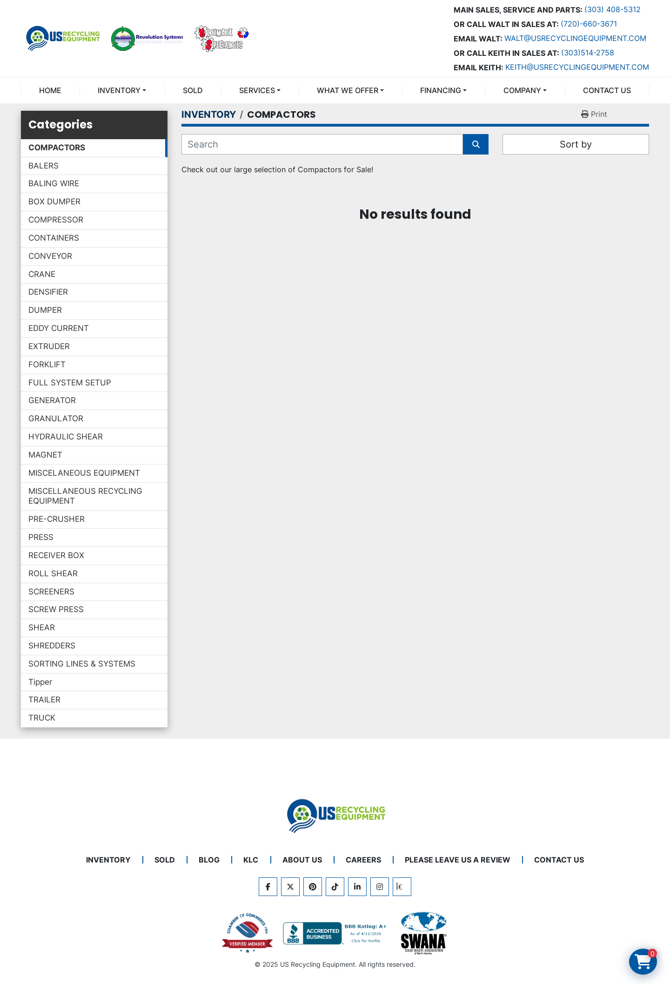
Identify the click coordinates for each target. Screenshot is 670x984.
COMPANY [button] (522, 90)
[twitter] (290, 886)
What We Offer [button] (347, 90)
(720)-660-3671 (589, 23)
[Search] (322, 144)
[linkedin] (357, 886)
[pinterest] (312, 886)
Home (50, 90)
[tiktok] (335, 886)
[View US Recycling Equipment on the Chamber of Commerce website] (247, 933)
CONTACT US (607, 90)
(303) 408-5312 (612, 9)
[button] (122, 90)
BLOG (209, 859)
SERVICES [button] (257, 90)
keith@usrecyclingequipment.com (577, 67)
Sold (193, 90)
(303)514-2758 (587, 52)
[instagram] (379, 886)
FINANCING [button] (440, 90)
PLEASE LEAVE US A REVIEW (457, 859)
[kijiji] (402, 886)
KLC (250, 859)
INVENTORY (119, 90)
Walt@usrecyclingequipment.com (575, 38)
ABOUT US (302, 859)
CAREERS (363, 859)
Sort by (576, 144)
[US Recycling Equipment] (335, 815)
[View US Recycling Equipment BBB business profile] (336, 933)
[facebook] (268, 886)
